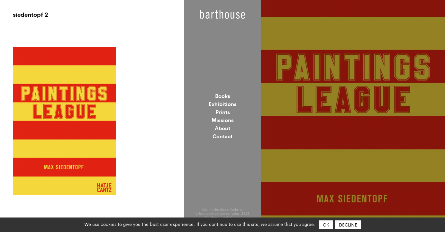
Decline (348, 224)
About (222, 128)
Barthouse (222, 14)
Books (222, 96)
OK (326, 224)
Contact (222, 136)
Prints (222, 112)
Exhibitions (223, 104)
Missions (223, 120)
